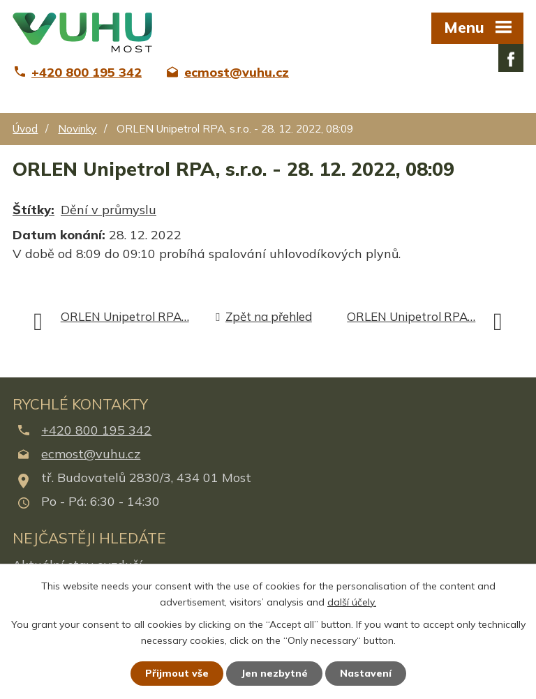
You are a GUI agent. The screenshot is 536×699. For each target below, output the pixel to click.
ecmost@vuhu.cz (90, 454)
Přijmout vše (177, 673)
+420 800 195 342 (96, 430)
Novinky (77, 128)
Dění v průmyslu (108, 210)
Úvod (25, 128)
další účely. (351, 602)
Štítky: (33, 210)
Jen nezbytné (274, 673)
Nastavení (366, 673)
